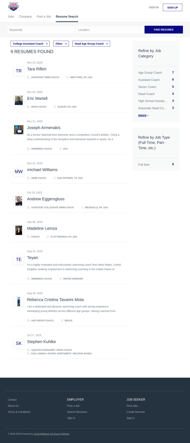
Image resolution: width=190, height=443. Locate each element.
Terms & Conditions (19, 411)
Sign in (153, 7)
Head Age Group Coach (89, 43)
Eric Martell (37, 98)
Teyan (32, 257)
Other (59, 43)
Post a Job (73, 405)
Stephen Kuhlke (41, 341)
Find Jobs (132, 405)
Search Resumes (77, 411)
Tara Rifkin (36, 69)
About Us (13, 405)
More (142, 115)
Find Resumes (164, 29)
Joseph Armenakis (43, 127)
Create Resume (136, 411)
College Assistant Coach (28, 43)
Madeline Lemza (42, 228)
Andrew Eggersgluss (46, 199)
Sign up (172, 7)
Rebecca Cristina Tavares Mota (55, 299)
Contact (12, 399)
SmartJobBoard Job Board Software (51, 434)
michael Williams (42, 169)
